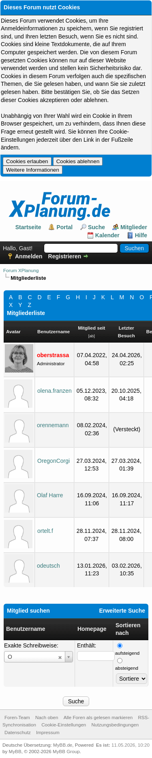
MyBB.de (62, 744)
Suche (96, 227)
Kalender (107, 235)
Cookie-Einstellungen (63, 724)
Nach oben (46, 717)
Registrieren (64, 256)
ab (91, 336)
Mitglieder (133, 227)
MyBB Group (66, 751)
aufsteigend (127, 653)
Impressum (48, 732)
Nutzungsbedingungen (115, 724)
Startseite (28, 227)
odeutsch (48, 565)
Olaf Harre (50, 495)
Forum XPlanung (21, 270)
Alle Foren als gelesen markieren (98, 717)
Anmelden (29, 256)
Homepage (92, 629)
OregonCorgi (53, 461)
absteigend (126, 668)
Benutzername (25, 629)
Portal (64, 227)
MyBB (15, 751)
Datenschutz (17, 732)
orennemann (53, 425)
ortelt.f (45, 531)
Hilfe (141, 235)
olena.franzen (54, 391)
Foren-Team (17, 717)
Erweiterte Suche (122, 610)
